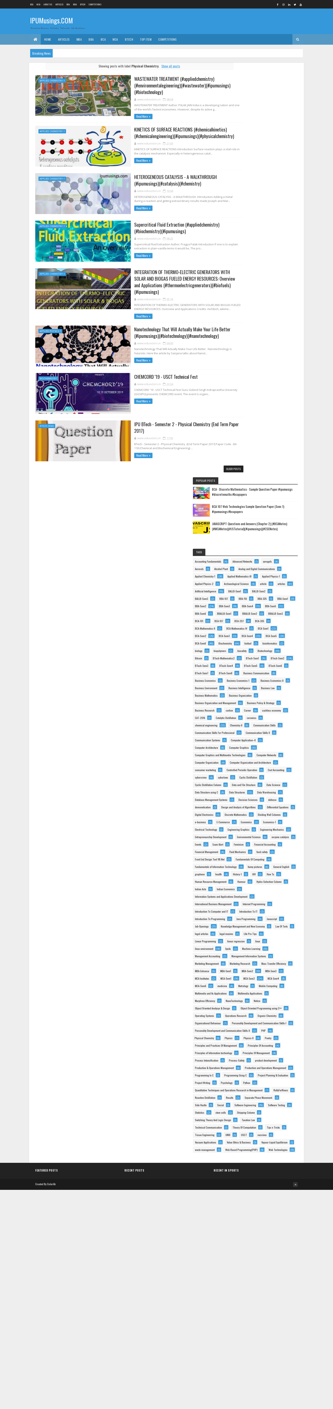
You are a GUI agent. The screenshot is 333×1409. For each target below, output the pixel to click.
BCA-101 (269, 284)
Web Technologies (249, 1371)
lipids (242, 947)
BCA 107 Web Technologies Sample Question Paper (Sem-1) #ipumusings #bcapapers (276, 104)
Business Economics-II (251, 418)
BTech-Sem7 (246, 388)
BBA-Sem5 (245, 269)
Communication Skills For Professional (259, 507)
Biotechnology (267, 351)
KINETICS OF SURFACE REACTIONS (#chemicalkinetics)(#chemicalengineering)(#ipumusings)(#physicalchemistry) (155, 133)
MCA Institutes (247, 1006)
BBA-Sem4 (268, 261)
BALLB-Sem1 (246, 232)
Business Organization (251, 448)
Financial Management (251, 768)
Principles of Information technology (258, 1155)
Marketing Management (251, 969)
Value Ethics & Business (252, 1341)
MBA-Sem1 (270, 991)
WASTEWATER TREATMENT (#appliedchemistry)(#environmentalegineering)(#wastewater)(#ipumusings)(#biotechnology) (154, 85)
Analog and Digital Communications (258, 187)
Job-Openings (246, 902)
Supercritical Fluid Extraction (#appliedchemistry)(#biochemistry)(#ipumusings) (161, 227)
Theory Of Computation (251, 1311)
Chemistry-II (246, 500)
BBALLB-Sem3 (247, 284)
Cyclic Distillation (270, 604)
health (263, 813)
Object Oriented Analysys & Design (257, 1066)
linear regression (280, 932)
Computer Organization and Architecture (260, 574)
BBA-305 (263, 247)
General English (273, 805)
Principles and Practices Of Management (260, 1140)
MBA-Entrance (247, 991)
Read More (111, 117)
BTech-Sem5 (246, 381)
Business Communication (252, 395)
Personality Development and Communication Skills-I (267, 1110)
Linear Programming (250, 932)
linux (242, 939)
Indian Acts (245, 842)
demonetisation (247, 656)
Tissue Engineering (249, 1319)
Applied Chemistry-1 (52, 80)
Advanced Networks (249, 172)
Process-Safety (281, 1170)
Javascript (275, 894)
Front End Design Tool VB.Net (254, 783)
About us (48, 4)
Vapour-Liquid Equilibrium (253, 1349)
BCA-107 (244, 291)
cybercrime (273, 597)
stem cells (245, 1282)
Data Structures (247, 634)
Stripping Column (270, 1282)
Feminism (266, 753)
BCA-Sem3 (268, 314)
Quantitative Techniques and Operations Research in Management (266, 1237)
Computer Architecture (251, 537)
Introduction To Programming (255, 887)
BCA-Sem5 (269, 321)
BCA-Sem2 (245, 314)
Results (243, 1252)
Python (243, 1230)
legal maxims (246, 924)
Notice (243, 1058)
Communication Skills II (252, 515)
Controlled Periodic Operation (255, 589)
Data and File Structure (251, 619)
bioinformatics (265, 336)
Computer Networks (249, 559)
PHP (242, 1125)
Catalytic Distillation (270, 485)
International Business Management (258, 857)
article (278, 217)
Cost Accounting (248, 597)
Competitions (95, 4)
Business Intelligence (250, 433)
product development (250, 1177)
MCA (38, 4)
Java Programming (249, 894)
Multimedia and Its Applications (255, 1036)
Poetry (283, 1133)
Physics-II (263, 1133)
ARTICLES (59, 4)
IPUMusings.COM (51, 21)
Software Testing (248, 1274)
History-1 (282, 813)
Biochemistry (48, 370)
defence (273, 649)
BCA (32, 4)
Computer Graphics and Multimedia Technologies (265, 552)
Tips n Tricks (280, 1311)
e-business (278, 693)
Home (47, 39)
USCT (243, 1326)
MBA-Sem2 (245, 999)
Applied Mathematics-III (252, 202)
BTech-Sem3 (246, 373)
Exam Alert (245, 753)
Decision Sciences (249, 649)
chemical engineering (271, 492)
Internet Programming (251, 865)
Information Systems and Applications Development (266, 850)
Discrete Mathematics (251, 686)
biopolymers (264, 343)
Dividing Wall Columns (251, 693)
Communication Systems (252, 522)
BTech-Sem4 (271, 373)
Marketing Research (250, 976)
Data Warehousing (277, 634)
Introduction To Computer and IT (256, 872)
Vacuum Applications (250, 1334)
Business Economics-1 (251, 410)
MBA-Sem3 (268, 999)
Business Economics (250, 403)
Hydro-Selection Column (271, 835)
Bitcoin (243, 358)
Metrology (245, 1028)
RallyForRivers (247, 1244)
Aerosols (244, 179)
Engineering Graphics (250, 716)
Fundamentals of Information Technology (260, 798)
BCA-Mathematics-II (250, 299)
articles (243, 224)
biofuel (243, 336)
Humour (244, 835)
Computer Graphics (249, 544)
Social (265, 1259)
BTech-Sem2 (47, 417)
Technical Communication (253, 1304)
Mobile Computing (269, 1028)
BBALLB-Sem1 (247, 276)
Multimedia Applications (252, 1043)
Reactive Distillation (275, 1244)
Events (271, 745)
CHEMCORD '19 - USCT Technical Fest (136, 368)
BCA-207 (264, 291)
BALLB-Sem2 (270, 232)
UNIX (272, 1319)
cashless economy (267, 477)
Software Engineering (250, 1267)
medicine (267, 1021)
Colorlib (51, 1403)
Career (243, 477)
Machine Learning (265, 947)
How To (257, 820)
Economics (269, 701)
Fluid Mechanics (248, 775)
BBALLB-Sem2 (272, 276)
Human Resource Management (255, 827)
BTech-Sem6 (271, 381)
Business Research (249, 470)
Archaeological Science (252, 217)
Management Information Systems (257, 961)
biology (243, 343)
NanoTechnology (278, 1051)
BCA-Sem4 (245, 321)
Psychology (271, 1222)
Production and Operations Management (260, 1192)
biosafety (244, 351)
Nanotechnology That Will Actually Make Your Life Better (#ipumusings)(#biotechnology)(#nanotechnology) (154, 325)
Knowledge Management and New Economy (262, 909)
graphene (244, 813)
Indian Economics (270, 842)
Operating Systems (249, 1081)
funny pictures (247, 805)
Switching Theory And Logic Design (258, 1289)
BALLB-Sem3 (246, 239)
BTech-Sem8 (270, 388)
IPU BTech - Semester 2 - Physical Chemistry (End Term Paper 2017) (163, 415)
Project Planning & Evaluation (255, 1215)
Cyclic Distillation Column (253, 611)
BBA (68, 4)
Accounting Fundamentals (253, 165)
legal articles (269, 917)
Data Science (281, 619)
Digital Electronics (249, 678)
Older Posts (218, 460)
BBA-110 (244, 247)
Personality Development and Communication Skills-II (267, 1118)
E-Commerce (246, 701)
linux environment (264, 939)
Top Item (145, 39)
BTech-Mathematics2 (268, 358)
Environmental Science (251, 738)
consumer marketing (250, 582)
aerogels (274, 172)
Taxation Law (246, 1297)
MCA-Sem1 (270, 1006)
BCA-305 (284, 291)
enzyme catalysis (248, 745)
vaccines (260, 1326)
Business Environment (251, 425)
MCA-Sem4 (269, 1014)
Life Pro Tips (270, 924)
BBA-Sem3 (245, 261)
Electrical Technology (274, 708)
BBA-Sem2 (267, 254)
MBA (75, 4)
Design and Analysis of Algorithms (257, 664)
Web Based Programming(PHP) (256, 1364)
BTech (83, 4)
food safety (272, 775)
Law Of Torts (246, 917)
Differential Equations (250, 671)
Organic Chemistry (249, 1095)
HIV (241, 820)
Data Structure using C (251, 626)
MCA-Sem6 (245, 1021)
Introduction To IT (249, 880)
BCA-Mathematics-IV (250, 306)
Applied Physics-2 (277, 209)
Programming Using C (251, 1207)
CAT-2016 (245, 485)
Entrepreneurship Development (255, 731)
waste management (249, 1356)
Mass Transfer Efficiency (252, 984)
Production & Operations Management (259, 1185)
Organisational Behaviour (252, 1103)
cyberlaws (245, 604)
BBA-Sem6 (268, 269)
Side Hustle (245, 1259)
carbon (274, 470)
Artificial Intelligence (269, 224)
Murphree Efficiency (250, 1051)
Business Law (279, 433)
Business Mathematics (251, 440)
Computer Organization (251, 567)
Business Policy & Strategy (253, 462)
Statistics (272, 1274)
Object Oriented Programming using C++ (260, 1073)
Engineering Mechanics (251, 723)
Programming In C (249, 1200)
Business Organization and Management (260, 455)
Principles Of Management (253, 1163)
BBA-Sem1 (245, 254)
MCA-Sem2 (245, 1014)
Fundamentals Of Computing (254, 790)
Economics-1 (246, 708)
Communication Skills (274, 500)
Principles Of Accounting (252, 1148)
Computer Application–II (252, 530)
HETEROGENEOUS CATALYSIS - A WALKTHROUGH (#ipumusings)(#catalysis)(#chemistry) (158, 180)
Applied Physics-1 (50, 323)
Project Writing (247, 1222)
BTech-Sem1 (246, 366)
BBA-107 (268, 239)
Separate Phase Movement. (272, 1252)
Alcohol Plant (265, 179)
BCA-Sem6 (245, 328)
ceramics (244, 492)
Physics (243, 1133)
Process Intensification (251, 1170)
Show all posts (163, 66)
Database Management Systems (256, 641)
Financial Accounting (250, 760)
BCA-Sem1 (276, 306)
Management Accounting (252, 954)
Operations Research (250, 1088)
